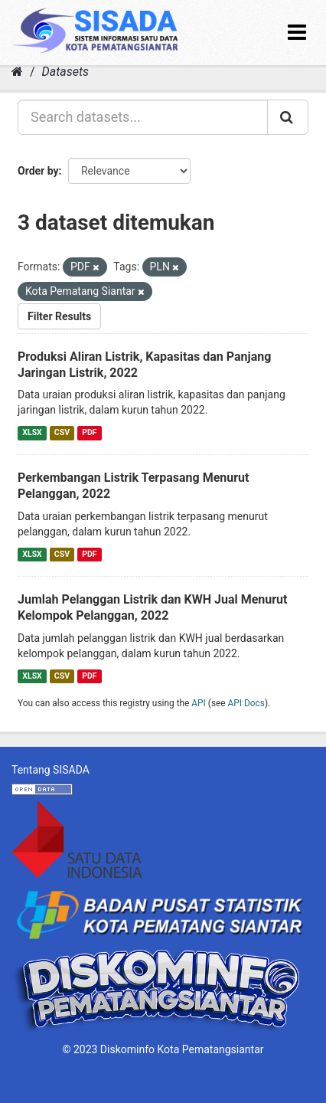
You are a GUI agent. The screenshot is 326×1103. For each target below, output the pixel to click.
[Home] (17, 71)
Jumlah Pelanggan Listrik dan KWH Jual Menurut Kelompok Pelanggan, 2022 (152, 607)
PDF (89, 432)
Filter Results (59, 316)
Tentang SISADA (50, 770)
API (198, 703)
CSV (62, 432)
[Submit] (287, 117)
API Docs (246, 703)
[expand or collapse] (297, 32)
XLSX (31, 432)
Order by (38, 171)
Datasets (65, 71)
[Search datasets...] (143, 117)
